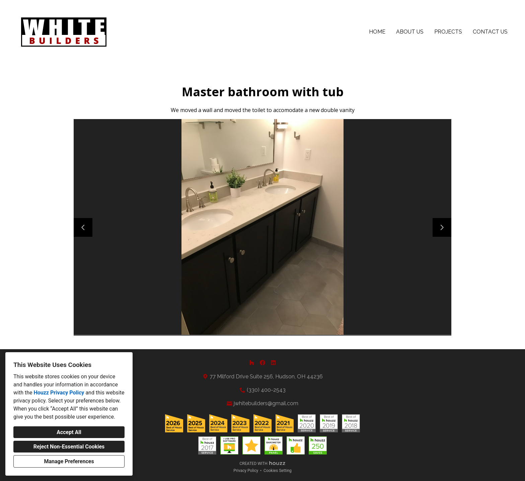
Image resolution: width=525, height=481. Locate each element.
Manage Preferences (69, 461)
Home (377, 32)
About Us (410, 32)
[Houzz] (251, 362)
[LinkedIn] (273, 362)
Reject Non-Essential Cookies (69, 446)
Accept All (69, 432)
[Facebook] (262, 362)
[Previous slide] (83, 227)
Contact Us (490, 32)
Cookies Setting (278, 470)
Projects (448, 32)
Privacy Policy (245, 470)
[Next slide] (442, 227)
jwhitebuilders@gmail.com (266, 403)
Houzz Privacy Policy (58, 392)
